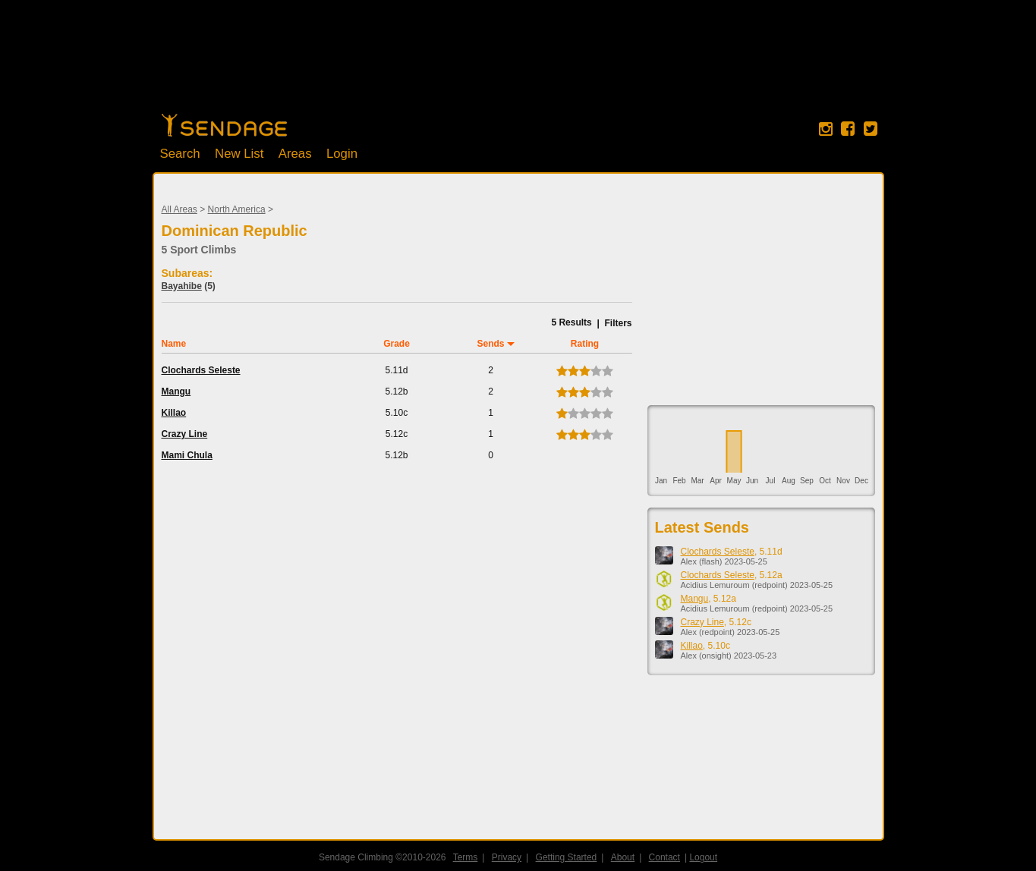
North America (237, 209)
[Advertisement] (518, 64)
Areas (295, 153)
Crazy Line (185, 434)
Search (180, 153)
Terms (465, 857)
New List (239, 153)
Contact (664, 857)
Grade (396, 343)
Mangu (176, 391)
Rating (585, 343)
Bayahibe (182, 286)
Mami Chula (187, 455)
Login (341, 153)
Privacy (506, 857)
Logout (704, 857)
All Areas (179, 209)
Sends (490, 343)
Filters (617, 323)
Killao (174, 412)
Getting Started (566, 857)
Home (224, 125)
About (623, 857)
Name (174, 343)
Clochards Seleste (201, 370)
